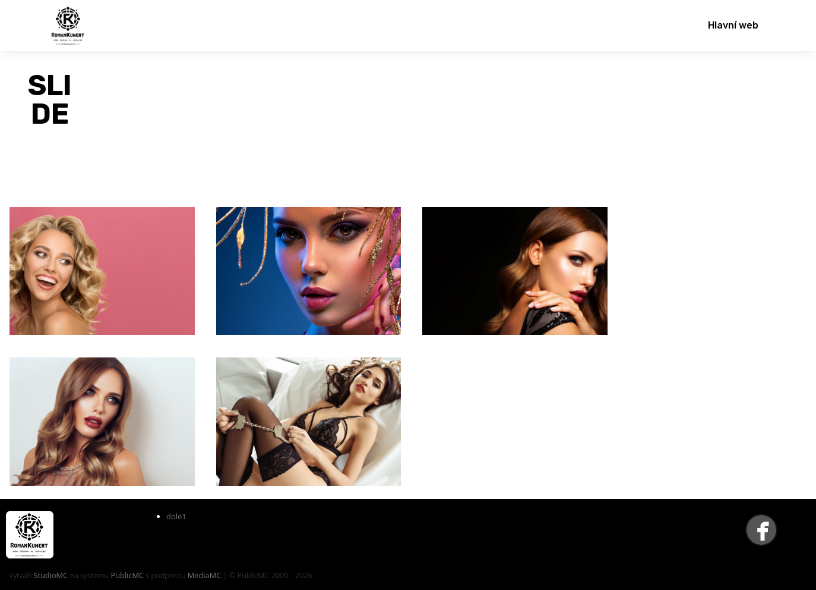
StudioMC (50, 575)
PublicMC (127, 575)
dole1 (176, 516)
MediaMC (204, 575)
